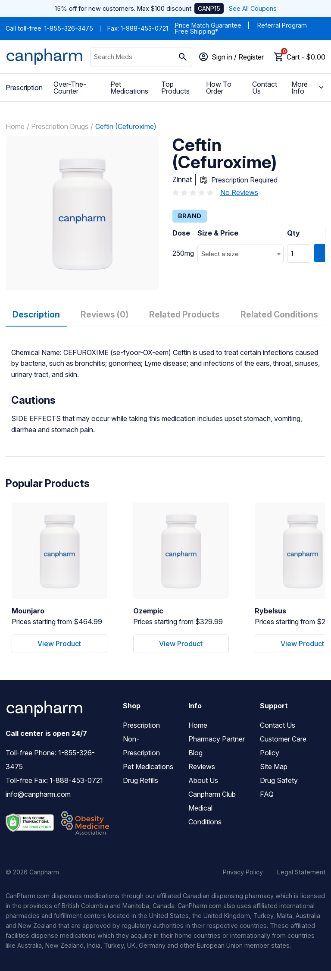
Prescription (24, 87)
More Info (308, 87)
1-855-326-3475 (68, 28)
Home (15, 126)
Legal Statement (301, 872)
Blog (195, 752)
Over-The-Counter (69, 87)
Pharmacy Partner (216, 739)
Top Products (175, 87)
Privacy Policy (243, 872)
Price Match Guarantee (208, 25)
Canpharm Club (212, 794)
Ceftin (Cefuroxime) (125, 126)
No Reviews (239, 192)
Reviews (201, 766)
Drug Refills (140, 780)
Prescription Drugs (59, 126)
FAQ (267, 794)
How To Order (218, 87)
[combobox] (240, 254)
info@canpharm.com (38, 794)
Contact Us (264, 87)
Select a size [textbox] (220, 254)
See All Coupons (253, 8)
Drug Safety (279, 780)
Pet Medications (129, 87)
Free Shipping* (196, 31)
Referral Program (282, 25)
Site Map (273, 766)
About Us (203, 780)
